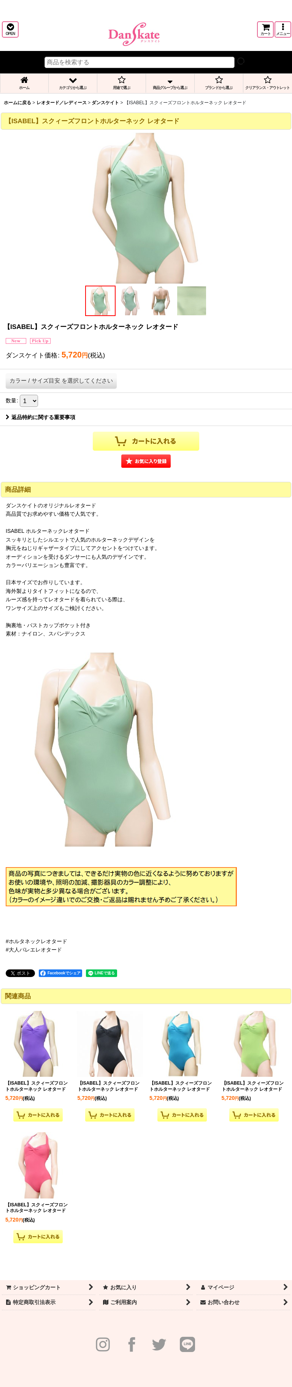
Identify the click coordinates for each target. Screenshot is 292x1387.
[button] (10, 29)
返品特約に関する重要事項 (40, 417)
